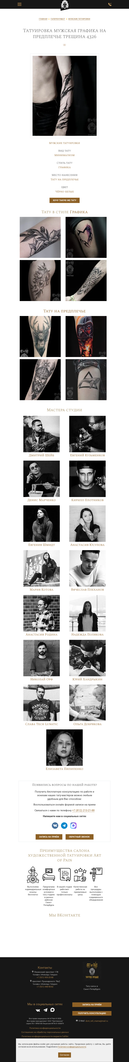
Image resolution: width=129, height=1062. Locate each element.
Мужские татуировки (64, 143)
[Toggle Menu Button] (19, 4)
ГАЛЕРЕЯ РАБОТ (58, 19)
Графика (64, 167)
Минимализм (64, 155)
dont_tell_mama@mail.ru (97, 1021)
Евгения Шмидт (41, 544)
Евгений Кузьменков (87, 455)
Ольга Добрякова (87, 724)
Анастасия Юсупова (87, 544)
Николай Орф (41, 679)
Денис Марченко (42, 500)
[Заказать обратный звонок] (109, 4)
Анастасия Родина (41, 634)
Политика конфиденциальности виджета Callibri (45, 1036)
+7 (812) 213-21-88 (83, 810)
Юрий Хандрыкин (87, 679)
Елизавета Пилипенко (64, 768)
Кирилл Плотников (87, 500)
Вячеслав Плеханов (87, 589)
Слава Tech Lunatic (41, 724)
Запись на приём (49, 837)
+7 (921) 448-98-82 (45, 987)
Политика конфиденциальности (45, 1028)
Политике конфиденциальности (72, 1047)
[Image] (40, 237)
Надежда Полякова (87, 634)
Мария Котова (41, 589)
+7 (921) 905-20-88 (45, 977)
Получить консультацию (92, 1013)
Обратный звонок (79, 837)
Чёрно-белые (64, 192)
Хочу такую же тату (64, 200)
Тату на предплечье (65, 179)
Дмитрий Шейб (41, 455)
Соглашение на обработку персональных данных (45, 1032)
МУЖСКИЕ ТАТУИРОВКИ (79, 19)
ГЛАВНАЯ (43, 19)
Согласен (64, 1055)
